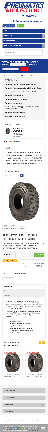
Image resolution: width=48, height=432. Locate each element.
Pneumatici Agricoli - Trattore (15, 112)
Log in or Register (9, 26)
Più (21, 255)
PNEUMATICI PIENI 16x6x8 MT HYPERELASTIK (12, 375)
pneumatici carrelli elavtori (23, 163)
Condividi (13, 228)
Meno (14, 255)
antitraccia (37, 163)
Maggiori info (8, 286)
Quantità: (7, 255)
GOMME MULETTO (20, 161)
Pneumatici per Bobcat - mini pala (16, 99)
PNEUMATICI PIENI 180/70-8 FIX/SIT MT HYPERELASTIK (19, 130)
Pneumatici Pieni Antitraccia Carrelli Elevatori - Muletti (23, 88)
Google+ (21, 228)
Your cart (20, 26)
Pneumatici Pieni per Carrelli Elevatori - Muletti (20, 84)
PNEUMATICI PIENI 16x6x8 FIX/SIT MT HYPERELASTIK (35, 375)
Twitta (5, 228)
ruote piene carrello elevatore (19, 155)
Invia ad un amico (9, 225)
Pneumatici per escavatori (13, 103)
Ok (43, 428)
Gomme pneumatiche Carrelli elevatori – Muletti (21, 92)
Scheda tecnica (9, 291)
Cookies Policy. (33, 430)
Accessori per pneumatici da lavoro (16, 116)
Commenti (7, 295)
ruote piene (12, 152)
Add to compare (8, 279)
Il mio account (10, 398)
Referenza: (6, 274)
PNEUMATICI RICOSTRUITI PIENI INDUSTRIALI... (18, 135)
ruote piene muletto (31, 152)
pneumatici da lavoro (21, 158)
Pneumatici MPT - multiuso (14, 95)
